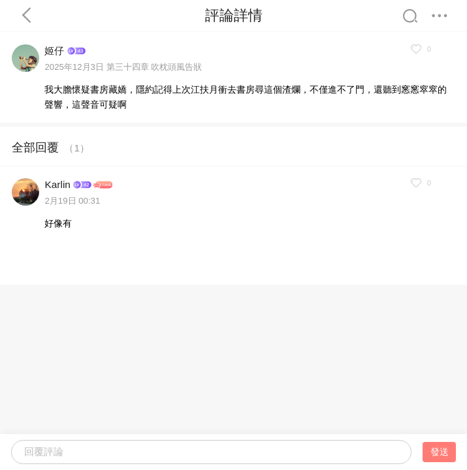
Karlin (57, 184)
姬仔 (54, 50)
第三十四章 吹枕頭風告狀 (154, 67)
